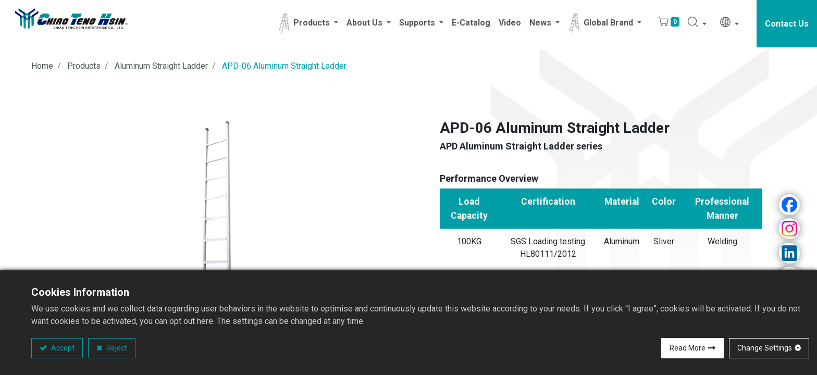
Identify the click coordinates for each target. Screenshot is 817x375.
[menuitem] (471, 24)
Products (84, 66)
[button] (697, 24)
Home (42, 66)
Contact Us (787, 24)
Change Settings (764, 348)
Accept (62, 348)
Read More (687, 348)
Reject (116, 348)
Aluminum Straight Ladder (161, 66)
